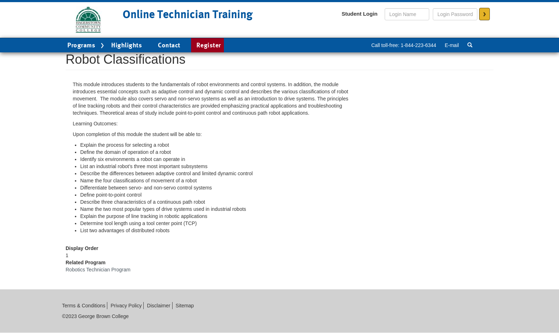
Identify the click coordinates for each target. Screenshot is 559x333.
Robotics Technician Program (98, 269)
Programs (86, 45)
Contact (169, 45)
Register (208, 45)
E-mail (452, 45)
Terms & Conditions (83, 305)
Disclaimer (158, 305)
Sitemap (185, 305)
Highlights (126, 45)
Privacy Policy (126, 305)
